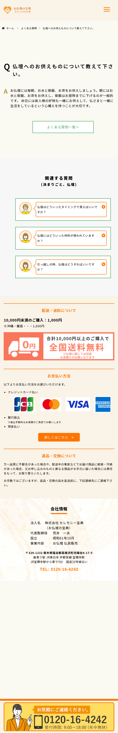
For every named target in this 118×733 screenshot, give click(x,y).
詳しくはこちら (59, 437)
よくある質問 (29, 28)
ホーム (10, 28)
